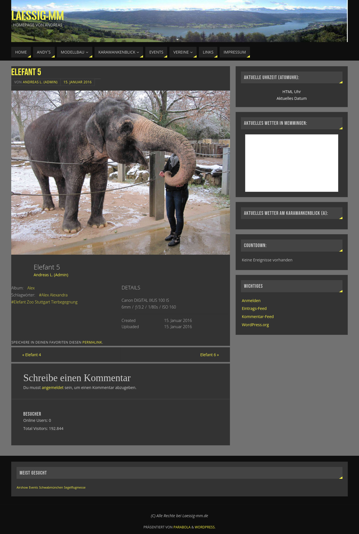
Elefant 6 (208, 354)
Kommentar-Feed (258, 316)
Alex (31, 288)
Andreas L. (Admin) (40, 82)
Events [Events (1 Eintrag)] (33, 488)
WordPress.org (255, 324)
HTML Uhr (291, 91)
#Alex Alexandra (53, 295)
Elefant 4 (32, 354)
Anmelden (251, 300)
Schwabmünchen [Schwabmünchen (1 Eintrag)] (51, 488)
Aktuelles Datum (292, 98)
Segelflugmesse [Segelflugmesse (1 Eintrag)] (75, 488)
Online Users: (36, 420)
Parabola (182, 527)
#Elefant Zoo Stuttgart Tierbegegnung (44, 302)
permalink (92, 342)
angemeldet (53, 387)
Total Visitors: (36, 428)
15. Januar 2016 (77, 82)
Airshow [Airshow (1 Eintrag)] (22, 488)
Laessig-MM (37, 15)
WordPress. (205, 527)
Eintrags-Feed (254, 308)
